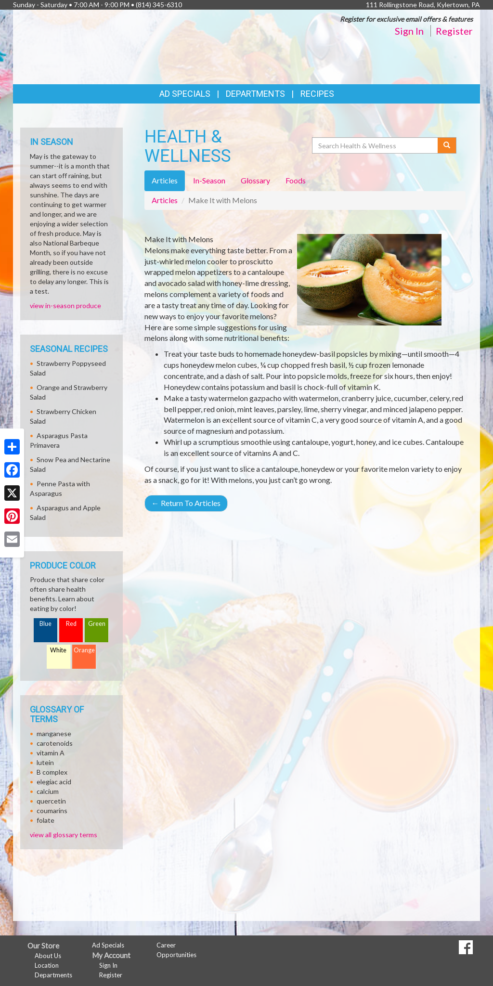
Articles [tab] (165, 180)
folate (45, 820)
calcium (48, 791)
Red (71, 623)
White (58, 650)
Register (454, 31)
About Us (48, 956)
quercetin (51, 801)
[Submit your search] (447, 145)
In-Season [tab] (209, 180)
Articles (165, 200)
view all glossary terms (63, 834)
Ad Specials (184, 94)
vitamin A (51, 753)
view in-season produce (65, 305)
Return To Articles (186, 502)
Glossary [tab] (255, 180)
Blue (45, 623)
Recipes (317, 94)
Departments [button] (255, 94)
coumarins (52, 810)
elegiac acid (54, 782)
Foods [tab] (295, 180)
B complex (52, 772)
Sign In (409, 31)
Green (96, 623)
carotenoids (55, 743)
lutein (45, 762)
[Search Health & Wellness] (375, 145)
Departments (53, 975)
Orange (84, 650)
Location (47, 965)
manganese (54, 733)
